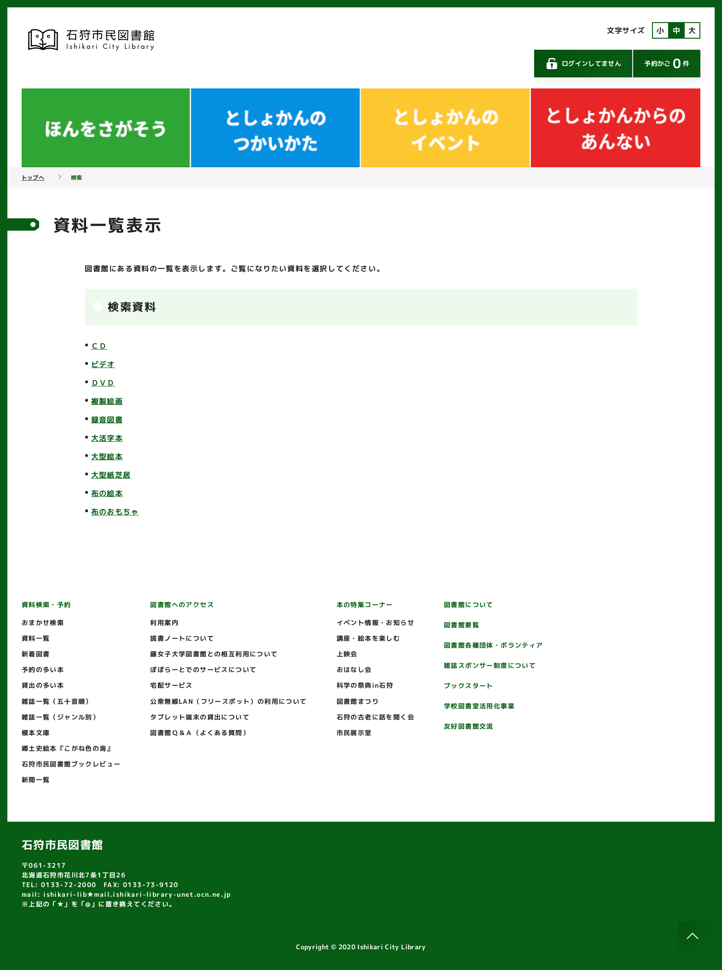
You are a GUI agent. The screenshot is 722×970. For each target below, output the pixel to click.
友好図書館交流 (469, 726)
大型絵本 (107, 456)
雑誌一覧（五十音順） (57, 701)
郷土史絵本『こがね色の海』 (68, 748)
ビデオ (103, 364)
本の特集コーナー (365, 604)
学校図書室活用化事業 (479, 705)
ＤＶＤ (103, 383)
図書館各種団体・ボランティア (493, 645)
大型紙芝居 (111, 475)
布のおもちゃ (115, 512)
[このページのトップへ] (693, 936)
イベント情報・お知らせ (375, 622)
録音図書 (107, 420)
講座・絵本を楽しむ (369, 638)
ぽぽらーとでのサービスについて (203, 669)
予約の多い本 (43, 669)
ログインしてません (583, 63)
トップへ (33, 177)
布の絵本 (107, 493)
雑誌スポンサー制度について (490, 665)
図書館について (469, 604)
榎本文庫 (36, 732)
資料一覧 (36, 638)
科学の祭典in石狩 (365, 685)
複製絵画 (107, 401)
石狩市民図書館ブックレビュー (71, 764)
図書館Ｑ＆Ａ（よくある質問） (200, 732)
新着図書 (36, 653)
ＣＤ (99, 346)
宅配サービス (171, 685)
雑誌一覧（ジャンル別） (60, 717)
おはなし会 (354, 669)
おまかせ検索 (43, 622)
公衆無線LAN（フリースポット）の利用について (228, 701)
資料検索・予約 (46, 604)
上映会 (347, 653)
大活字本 (107, 438)
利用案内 (164, 622)
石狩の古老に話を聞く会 (375, 717)
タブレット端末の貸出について (200, 717)
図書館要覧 (461, 624)
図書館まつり (358, 701)
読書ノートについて (182, 638)
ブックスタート (469, 685)
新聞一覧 (36, 779)
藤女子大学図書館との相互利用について (214, 653)
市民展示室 (354, 732)
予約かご (666, 63)
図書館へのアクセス (182, 604)
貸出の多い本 (43, 685)
